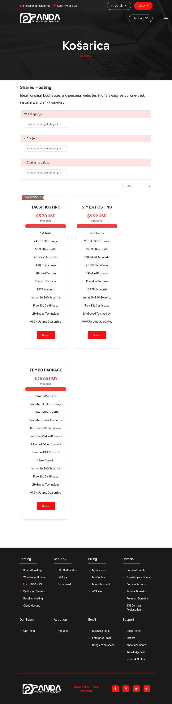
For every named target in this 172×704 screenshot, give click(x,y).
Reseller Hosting (33, 598)
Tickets (131, 637)
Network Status (136, 659)
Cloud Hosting (31, 605)
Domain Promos (136, 584)
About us (63, 630)
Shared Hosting (32, 570)
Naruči (45, 335)
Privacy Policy (81, 686)
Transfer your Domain (139, 577)
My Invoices (99, 570)
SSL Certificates (67, 570)
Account (140, 18)
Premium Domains (137, 598)
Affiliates (97, 591)
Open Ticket (134, 630)
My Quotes (98, 577)
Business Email (101, 630)
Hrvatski (117, 5)
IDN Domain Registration (134, 607)
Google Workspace (103, 645)
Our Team (29, 630)
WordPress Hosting (34, 577)
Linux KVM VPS (32, 584)
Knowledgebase (136, 652)
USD (142, 5)
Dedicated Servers (34, 591)
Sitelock (62, 577)
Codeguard (64, 584)
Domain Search (136, 570)
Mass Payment (101, 584)
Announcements (136, 645)
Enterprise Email (101, 637)
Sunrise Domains (137, 591)
